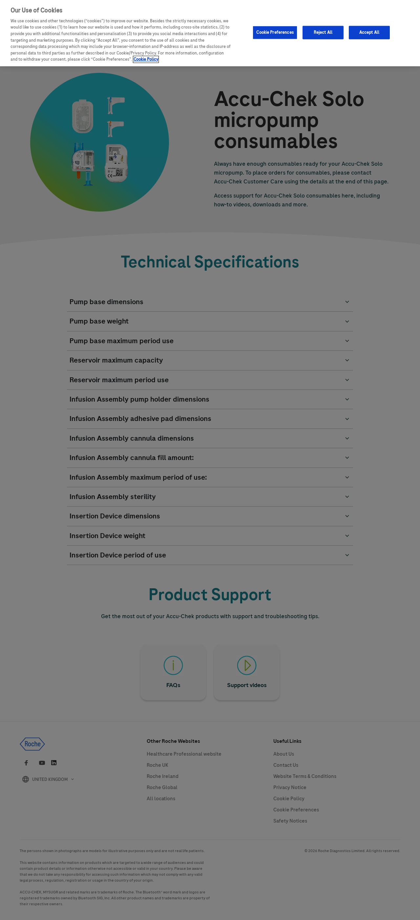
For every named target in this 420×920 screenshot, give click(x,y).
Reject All (323, 32)
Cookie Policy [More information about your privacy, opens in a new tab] (146, 59)
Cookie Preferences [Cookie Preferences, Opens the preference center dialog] (274, 32)
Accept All (369, 32)
